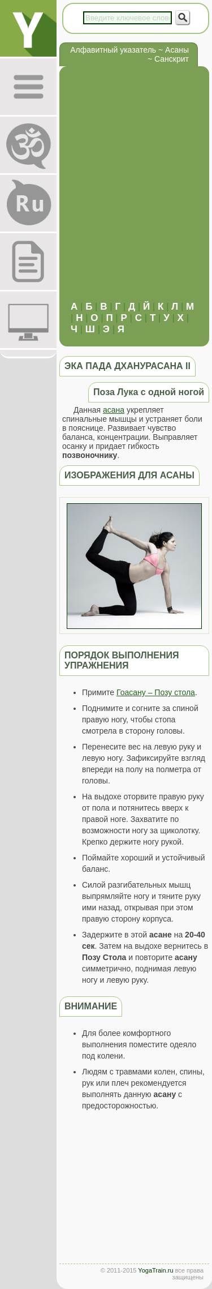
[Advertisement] (106, 189)
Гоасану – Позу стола (155, 692)
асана (113, 409)
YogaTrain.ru (155, 1270)
